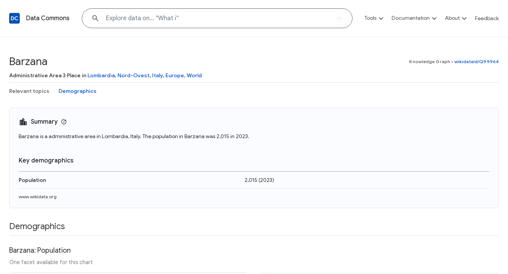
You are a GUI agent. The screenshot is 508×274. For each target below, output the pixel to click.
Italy (157, 75)
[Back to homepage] (14, 18)
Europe (174, 75)
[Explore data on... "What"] (217, 18)
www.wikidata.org (38, 196)
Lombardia (101, 75)
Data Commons (48, 18)
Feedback (487, 18)
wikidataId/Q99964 (476, 61)
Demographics (78, 91)
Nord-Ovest (133, 75)
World (194, 75)
